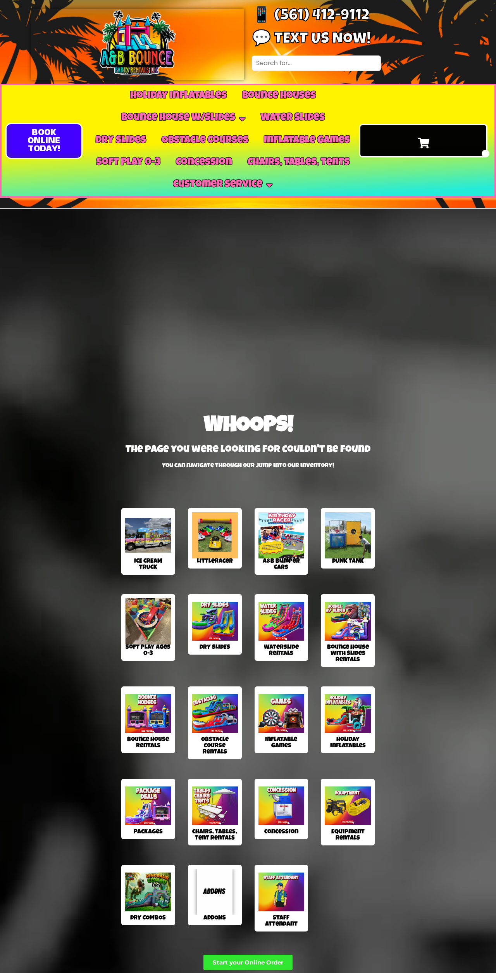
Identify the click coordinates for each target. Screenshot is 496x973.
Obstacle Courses (205, 141)
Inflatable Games (307, 141)
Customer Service (222, 185)
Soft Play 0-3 (128, 163)
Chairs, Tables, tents (299, 163)
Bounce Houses (279, 96)
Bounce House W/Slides (183, 119)
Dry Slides (121, 141)
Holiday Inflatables (178, 96)
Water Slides (293, 118)
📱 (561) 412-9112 (310, 16)
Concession (204, 163)
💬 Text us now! (311, 40)
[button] (44, 141)
